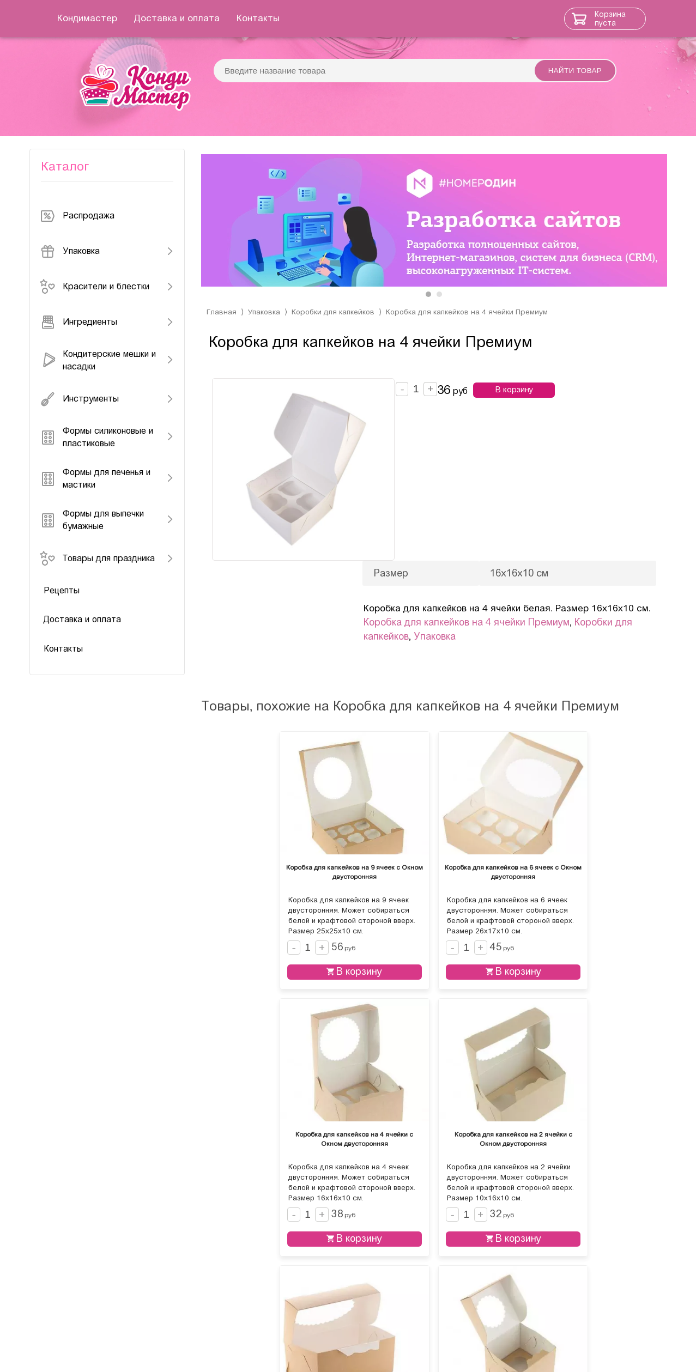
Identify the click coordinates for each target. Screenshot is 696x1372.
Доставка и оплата (189, 18)
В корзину (529, 409)
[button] (428, 312)
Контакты (270, 18)
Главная (222, 330)
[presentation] (220, 234)
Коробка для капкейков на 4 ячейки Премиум (474, 330)
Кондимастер (99, 18)
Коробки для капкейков (336, 330)
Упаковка (265, 330)
